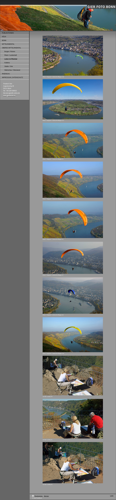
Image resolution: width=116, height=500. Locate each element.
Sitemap (46, 496)
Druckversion (37, 496)
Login (111, 495)
